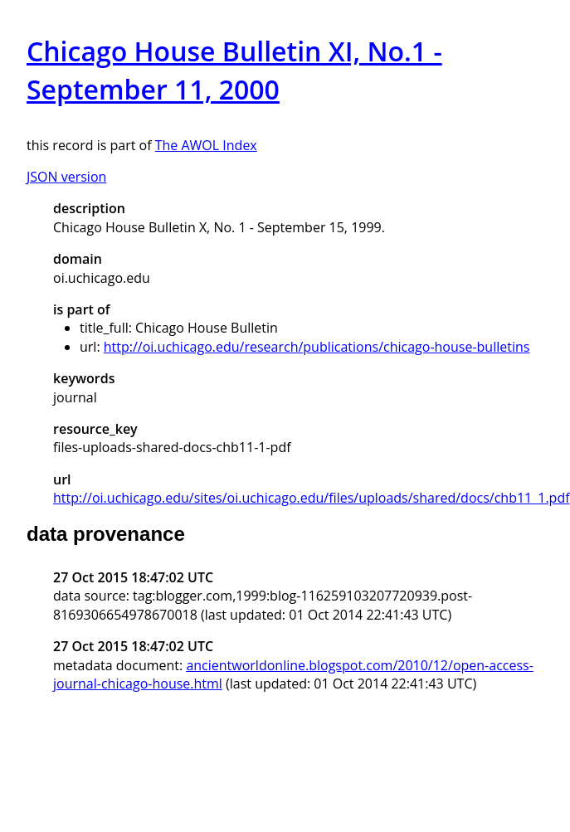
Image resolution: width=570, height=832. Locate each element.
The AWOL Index (206, 145)
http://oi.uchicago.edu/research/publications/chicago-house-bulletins (317, 347)
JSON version (66, 177)
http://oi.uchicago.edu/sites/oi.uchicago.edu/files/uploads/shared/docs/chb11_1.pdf (311, 498)
